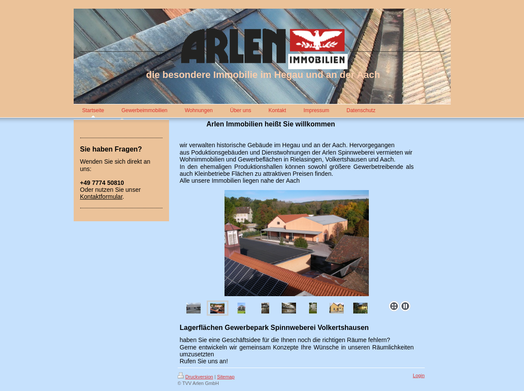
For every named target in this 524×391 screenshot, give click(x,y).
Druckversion (195, 376)
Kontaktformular (101, 196)
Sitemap (225, 376)
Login (419, 375)
